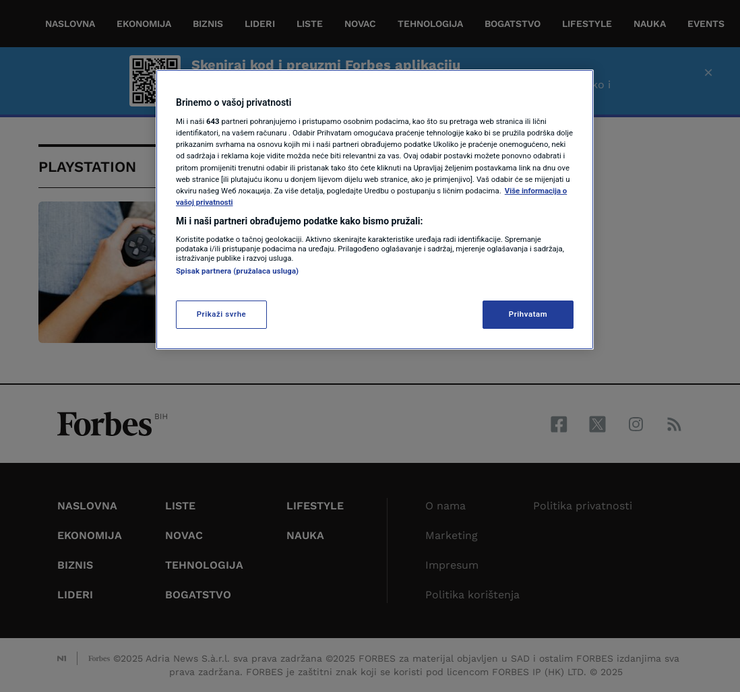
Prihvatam (528, 314)
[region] (375, 209)
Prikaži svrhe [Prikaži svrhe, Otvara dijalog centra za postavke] (222, 314)
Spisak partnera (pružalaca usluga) (237, 271)
